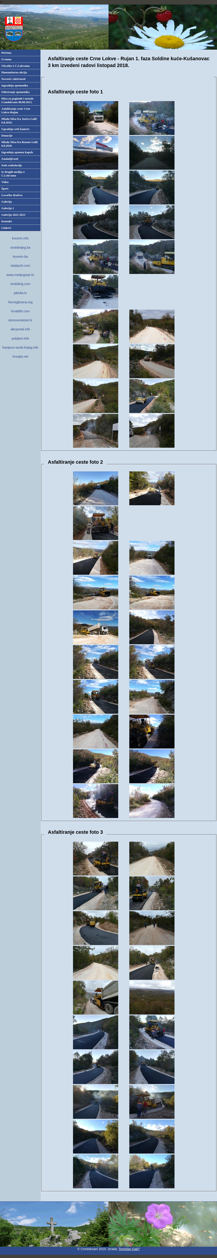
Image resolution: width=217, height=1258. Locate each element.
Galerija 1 (7, 208)
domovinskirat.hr (20, 320)
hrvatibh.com (20, 311)
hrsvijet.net (20, 356)
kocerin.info (20, 238)
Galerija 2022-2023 (13, 214)
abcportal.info (20, 329)
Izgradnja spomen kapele (17, 152)
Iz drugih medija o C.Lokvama (13, 173)
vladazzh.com (20, 265)
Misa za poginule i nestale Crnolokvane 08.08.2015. (17, 100)
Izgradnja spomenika (14, 85)
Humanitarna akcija (14, 72)
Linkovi (6, 227)
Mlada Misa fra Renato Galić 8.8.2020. (19, 143)
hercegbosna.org (20, 302)
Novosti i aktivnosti (13, 79)
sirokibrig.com (20, 284)
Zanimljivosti (9, 158)
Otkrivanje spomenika (15, 92)
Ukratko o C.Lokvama (15, 65)
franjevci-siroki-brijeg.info (20, 347)
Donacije (6, 135)
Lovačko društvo (12, 195)
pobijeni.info (20, 338)
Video (5, 182)
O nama (6, 59)
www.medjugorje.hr (20, 275)
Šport (4, 188)
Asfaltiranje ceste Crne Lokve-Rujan (15, 110)
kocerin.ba (20, 256)
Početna (6, 52)
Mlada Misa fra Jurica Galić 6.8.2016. (19, 120)
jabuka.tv (20, 293)
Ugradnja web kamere (15, 129)
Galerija (6, 201)
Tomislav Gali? (129, 1249)
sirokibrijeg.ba (20, 247)
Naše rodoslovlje (11, 165)
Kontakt (6, 221)
